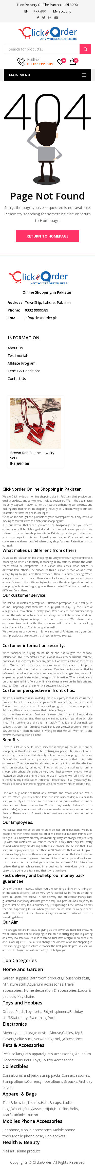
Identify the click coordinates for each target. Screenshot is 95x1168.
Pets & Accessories (23, 1045)
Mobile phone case (27, 1136)
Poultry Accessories (57, 1060)
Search (85, 49)
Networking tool (46, 1038)
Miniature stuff (14, 984)
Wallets (17, 1108)
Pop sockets (55, 1136)
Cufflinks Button (25, 1114)
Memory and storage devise (26, 1032)
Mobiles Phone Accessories (32, 1121)
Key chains (26, 996)
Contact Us (17, 378)
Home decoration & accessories (50, 990)
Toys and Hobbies (22, 1003)
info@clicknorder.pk (41, 317)
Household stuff (76, 978)
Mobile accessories (36, 1129)
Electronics (15, 1024)
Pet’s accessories (59, 1053)
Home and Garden (23, 969)
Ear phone (11, 1129)
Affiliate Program (21, 363)
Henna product (27, 1151)
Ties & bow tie (14, 1102)
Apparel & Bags (20, 1094)
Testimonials (18, 355)
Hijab (49, 1108)
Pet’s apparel (33, 1053)
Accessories (73, 1038)
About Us (15, 347)
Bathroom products (46, 978)
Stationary (19, 1017)
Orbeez (8, 1011)
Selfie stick (23, 1038)
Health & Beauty (21, 1142)
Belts (74, 1108)
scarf (7, 1114)
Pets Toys (32, 1060)
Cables (67, 1032)
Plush (19, 1011)
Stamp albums (14, 1081)
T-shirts (33, 1102)
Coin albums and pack (21, 1075)
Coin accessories (75, 1075)
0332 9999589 (40, 63)
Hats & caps (51, 1102)
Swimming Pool (42, 1017)
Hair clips (61, 1108)
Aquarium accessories (45, 984)
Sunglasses (33, 1108)
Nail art (8, 1151)
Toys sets (33, 1011)
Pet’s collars (12, 1053)
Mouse (55, 1032)
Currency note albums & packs (52, 1081)
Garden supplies (16, 978)
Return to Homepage (47, 236)
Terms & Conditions (24, 370)
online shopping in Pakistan (74, 755)
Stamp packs (50, 1075)
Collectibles (15, 1066)
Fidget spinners (55, 1011)
